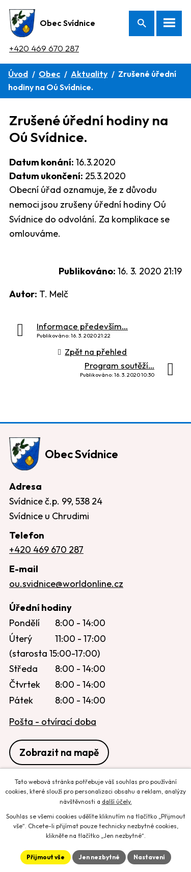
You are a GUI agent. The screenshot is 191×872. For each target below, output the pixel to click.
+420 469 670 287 (44, 48)
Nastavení (149, 857)
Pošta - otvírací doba (52, 721)
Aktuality (89, 74)
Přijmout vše (45, 857)
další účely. (117, 801)
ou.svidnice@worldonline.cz (66, 583)
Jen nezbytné (99, 857)
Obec (49, 74)
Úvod (18, 74)
